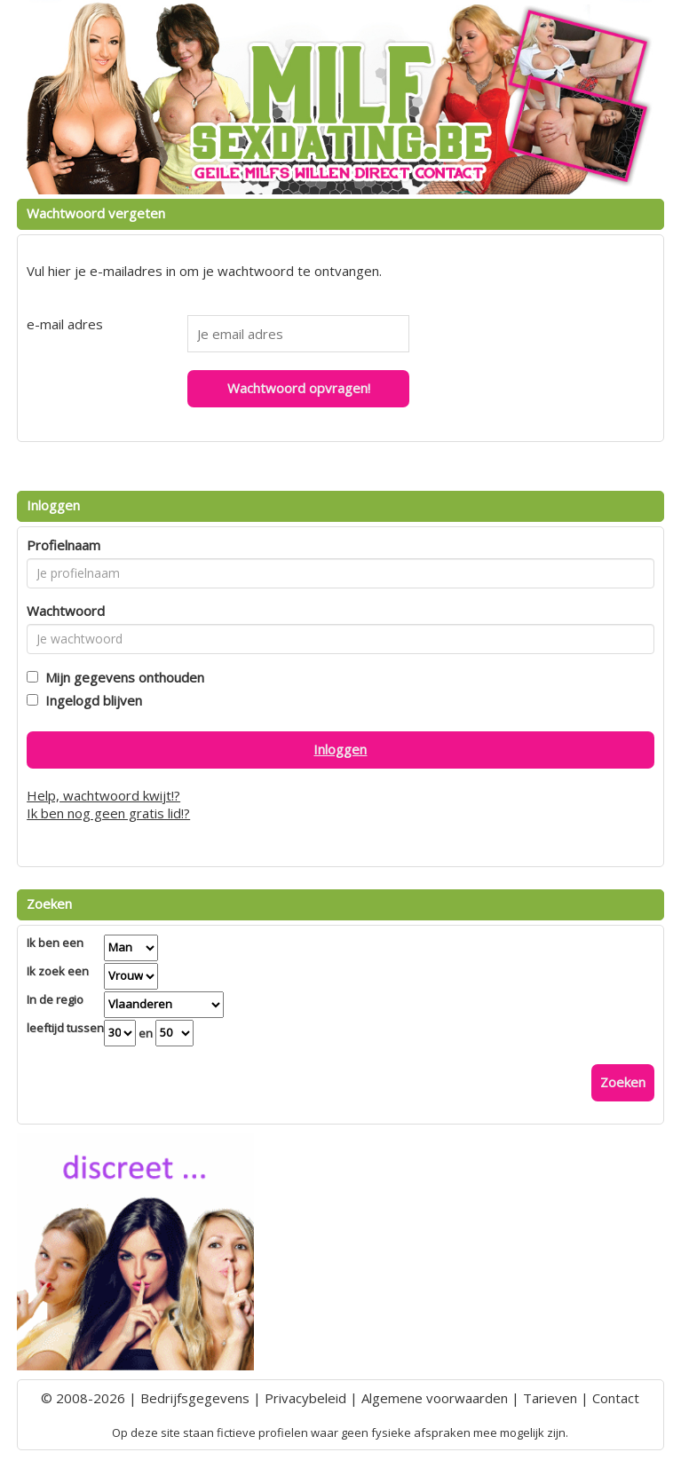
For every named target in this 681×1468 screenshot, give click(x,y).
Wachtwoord (66, 611)
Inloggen (340, 749)
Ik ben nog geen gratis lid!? (108, 813)
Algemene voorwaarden (434, 1398)
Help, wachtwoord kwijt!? (103, 795)
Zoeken (622, 1082)
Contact (615, 1398)
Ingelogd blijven (90, 700)
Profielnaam (63, 545)
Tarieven (550, 1398)
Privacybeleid (305, 1398)
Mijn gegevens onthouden (121, 677)
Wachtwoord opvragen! (298, 388)
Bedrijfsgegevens (194, 1398)
